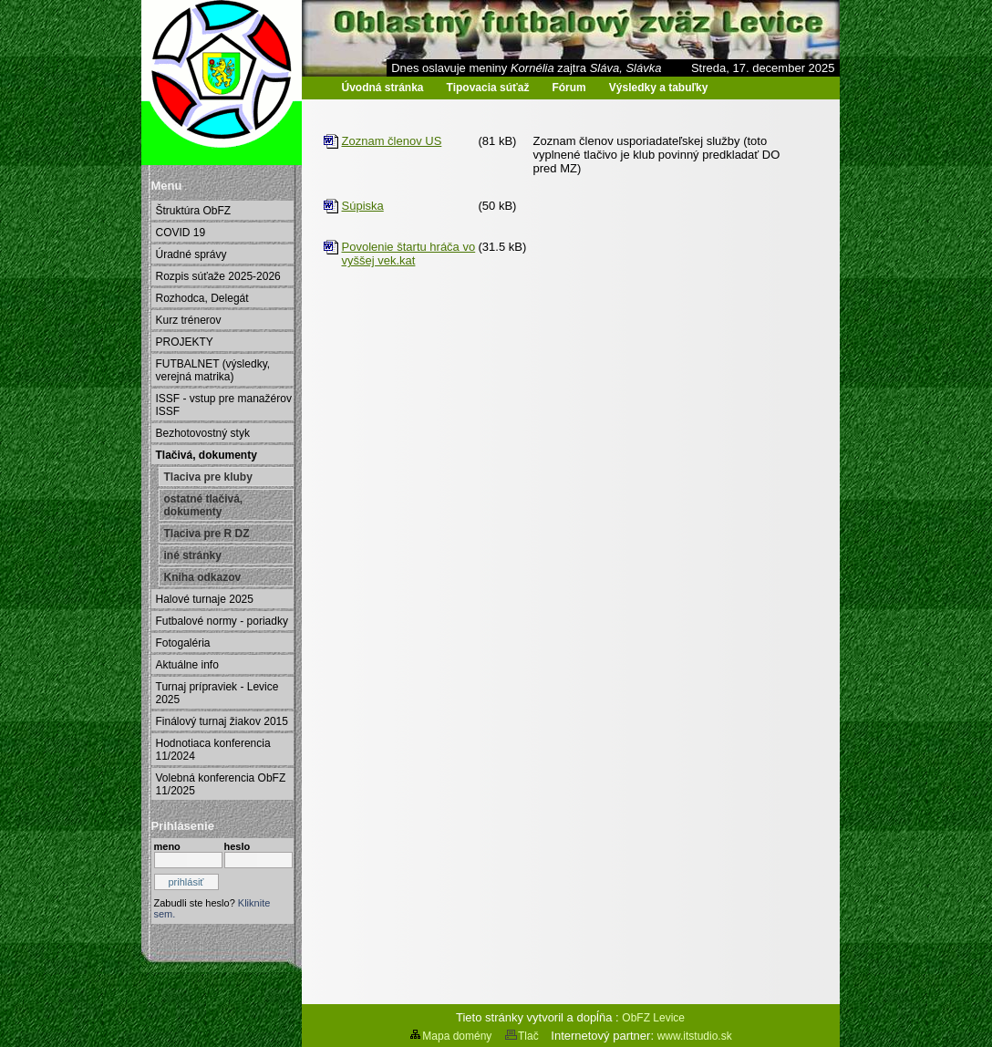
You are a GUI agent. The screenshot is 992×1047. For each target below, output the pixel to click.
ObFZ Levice (653, 1017)
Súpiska (363, 206)
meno (167, 846)
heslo (237, 846)
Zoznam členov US (392, 141)
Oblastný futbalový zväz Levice (235, 100)
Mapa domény (449, 1036)
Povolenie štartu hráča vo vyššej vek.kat (409, 253)
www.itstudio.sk (694, 1036)
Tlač (521, 1036)
